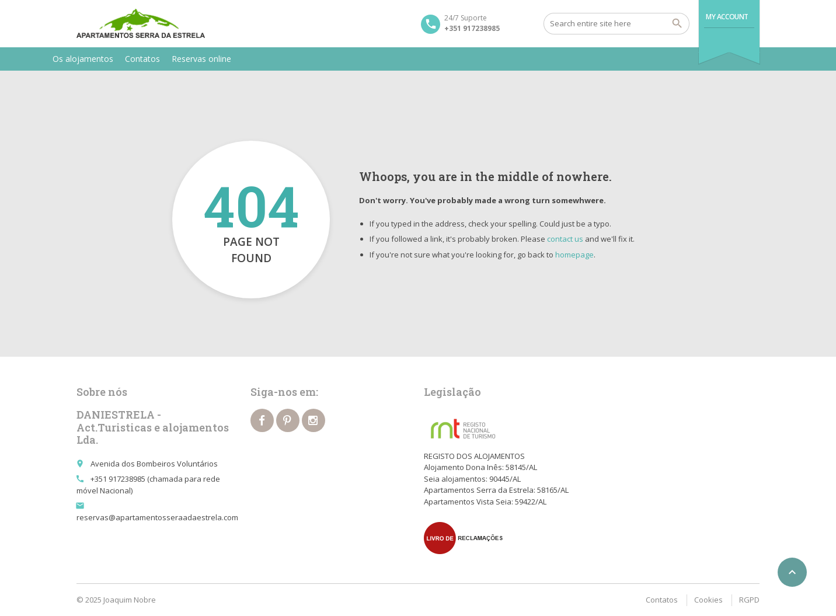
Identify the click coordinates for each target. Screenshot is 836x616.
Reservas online (201, 58)
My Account (727, 17)
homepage (574, 254)
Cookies (708, 599)
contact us (565, 239)
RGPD (749, 599)
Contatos (142, 58)
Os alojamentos (83, 58)
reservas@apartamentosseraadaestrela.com (157, 517)
